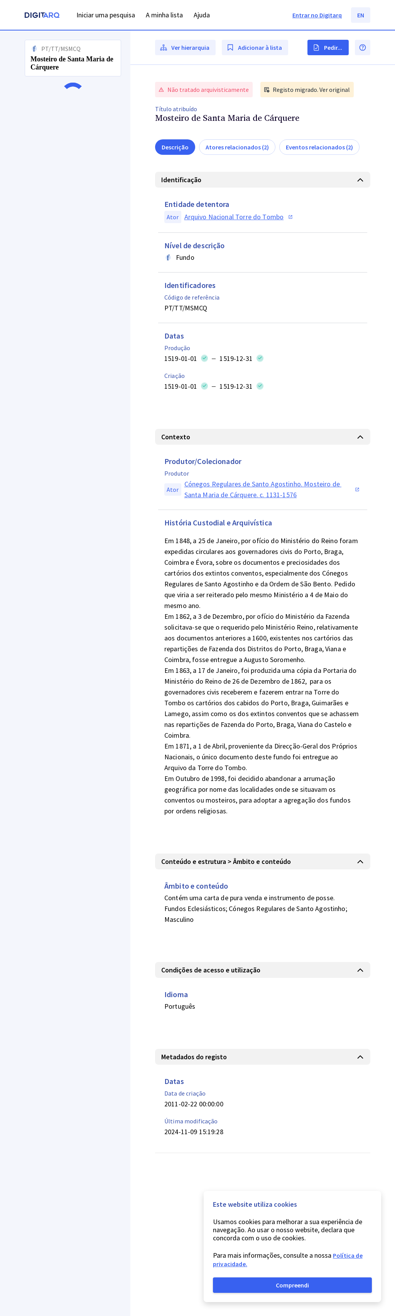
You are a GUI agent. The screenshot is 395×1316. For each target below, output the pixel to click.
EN (360, 15)
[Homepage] (42, 16)
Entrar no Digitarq (317, 15)
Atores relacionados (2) (237, 147)
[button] (65, 673)
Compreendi (292, 1285)
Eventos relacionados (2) (319, 147)
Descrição (175, 147)
